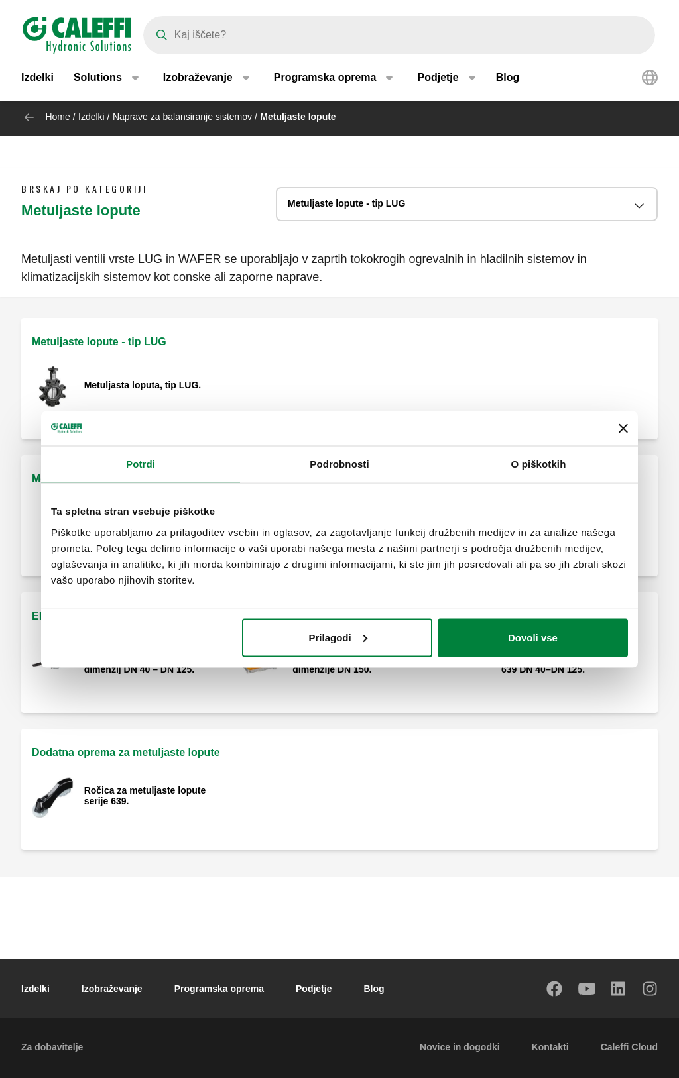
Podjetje (314, 988)
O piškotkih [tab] (538, 464)
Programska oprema (219, 988)
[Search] (399, 35)
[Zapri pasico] (623, 428)
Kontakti (550, 1047)
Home (57, 116)
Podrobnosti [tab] (339, 464)
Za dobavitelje (52, 1047)
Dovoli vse (533, 637)
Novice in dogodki (460, 1047)
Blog (508, 79)
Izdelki (37, 79)
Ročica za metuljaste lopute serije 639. (145, 795)
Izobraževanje (112, 988)
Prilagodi (338, 637)
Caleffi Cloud (629, 1047)
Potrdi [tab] (140, 464)
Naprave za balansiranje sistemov (182, 116)
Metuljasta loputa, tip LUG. (143, 385)
